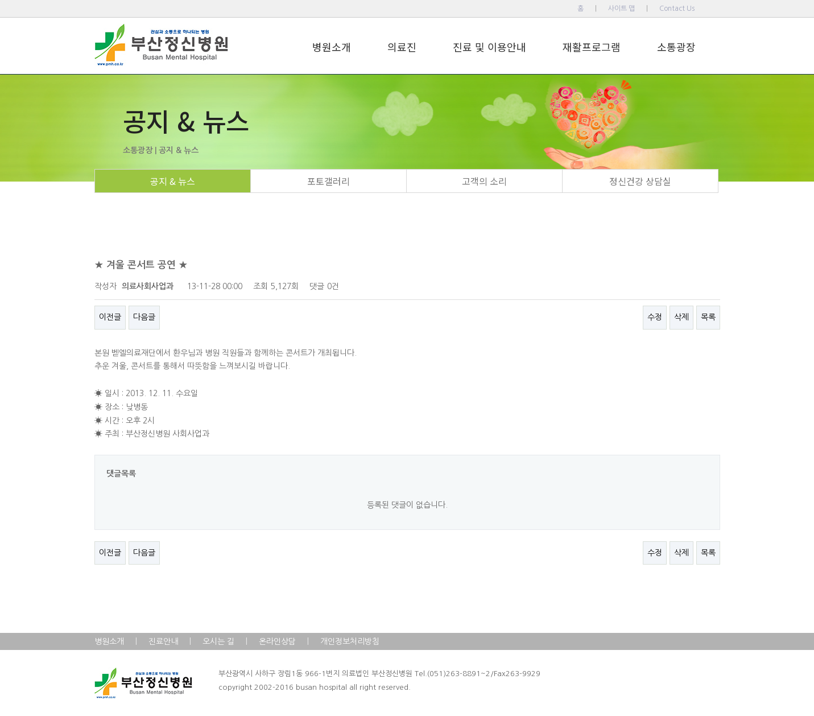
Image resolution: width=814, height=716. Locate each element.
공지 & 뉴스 (172, 181)
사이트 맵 (621, 8)
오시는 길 (218, 641)
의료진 (401, 46)
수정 (654, 317)
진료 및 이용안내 (489, 46)
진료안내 (163, 641)
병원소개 (331, 46)
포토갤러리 (328, 181)
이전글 (110, 317)
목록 (708, 317)
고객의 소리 (484, 181)
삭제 (681, 317)
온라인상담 (277, 641)
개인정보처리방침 (349, 641)
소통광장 (676, 46)
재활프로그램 (592, 46)
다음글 (144, 317)
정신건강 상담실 (640, 181)
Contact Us (677, 8)
